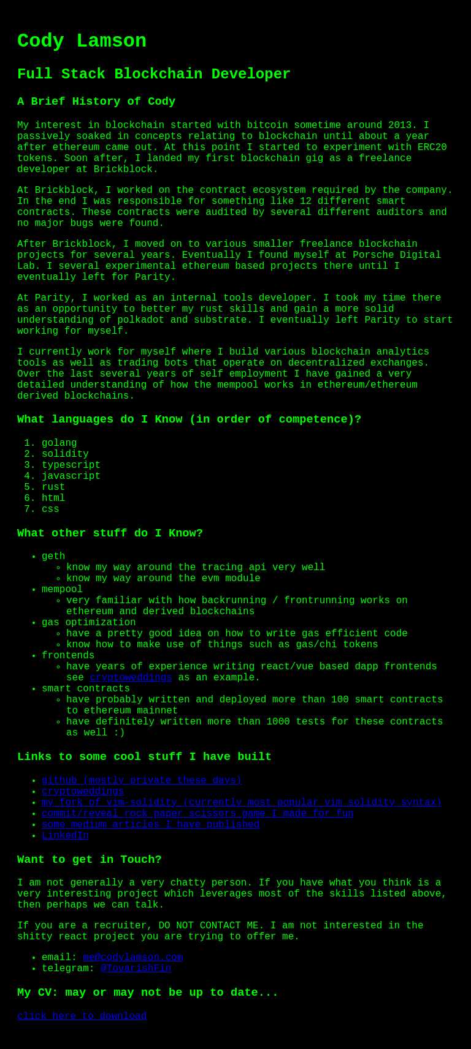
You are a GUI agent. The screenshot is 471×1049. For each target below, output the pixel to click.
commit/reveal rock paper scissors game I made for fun (198, 813)
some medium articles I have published (150, 824)
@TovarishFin (136, 968)
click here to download (82, 1016)
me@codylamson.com (133, 957)
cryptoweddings (131, 677)
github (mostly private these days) (142, 780)
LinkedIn (65, 835)
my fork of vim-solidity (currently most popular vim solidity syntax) (242, 802)
